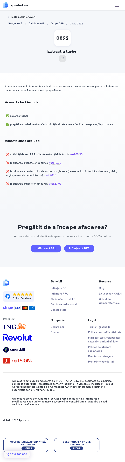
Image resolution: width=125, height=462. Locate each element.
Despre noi (57, 326)
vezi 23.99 (55, 183)
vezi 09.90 (76, 154)
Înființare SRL (59, 288)
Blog (101, 288)
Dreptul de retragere (100, 356)
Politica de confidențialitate (104, 332)
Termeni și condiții (99, 326)
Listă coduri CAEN (110, 293)
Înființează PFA (79, 248)
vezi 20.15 (50, 175)
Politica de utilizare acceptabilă (99, 348)
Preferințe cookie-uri (101, 361)
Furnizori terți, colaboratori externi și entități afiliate (104, 339)
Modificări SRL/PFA (63, 299)
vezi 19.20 (55, 162)
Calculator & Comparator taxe (109, 300)
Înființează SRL (46, 248)
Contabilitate (58, 309)
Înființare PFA (59, 293)
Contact (56, 332)
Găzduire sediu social (64, 304)
